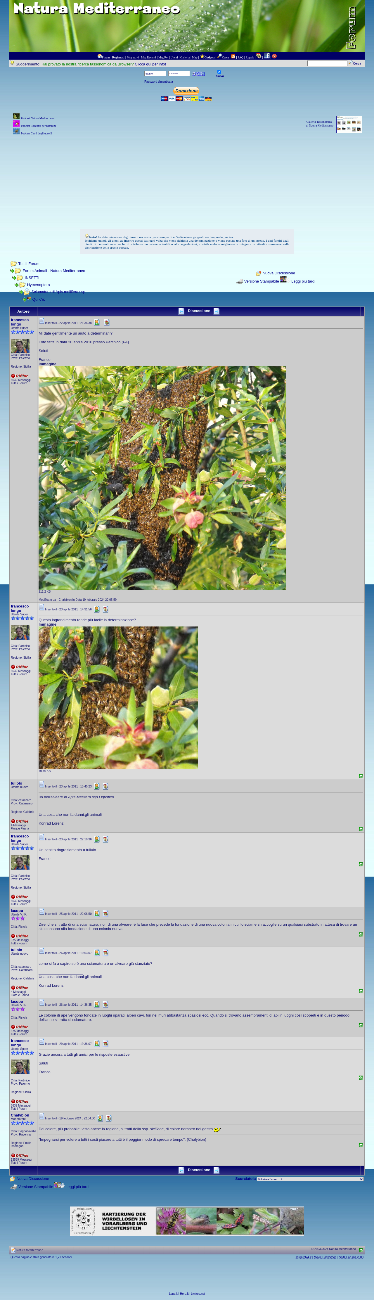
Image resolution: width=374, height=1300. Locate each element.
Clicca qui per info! (150, 64)
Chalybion (20, 1115)
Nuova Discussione (279, 273)
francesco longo (20, 322)
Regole (250, 57)
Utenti (174, 57)
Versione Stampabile (261, 281)
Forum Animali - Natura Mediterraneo (54, 271)
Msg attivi (133, 57)
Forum (106, 57)
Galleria (185, 57)
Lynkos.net (198, 1293)
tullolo (16, 783)
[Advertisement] (187, 177)
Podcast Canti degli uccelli (36, 133)
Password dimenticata (158, 81)
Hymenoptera (38, 285)
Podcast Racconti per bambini (38, 125)
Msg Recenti (148, 57)
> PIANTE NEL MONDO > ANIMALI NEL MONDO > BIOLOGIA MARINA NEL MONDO (310, 1179)
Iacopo (17, 910)
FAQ (240, 57)
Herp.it (184, 1293)
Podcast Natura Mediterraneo (38, 118)
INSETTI (32, 278)
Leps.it (173, 1293)
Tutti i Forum (28, 264)
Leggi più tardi (303, 281)
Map (194, 57)
